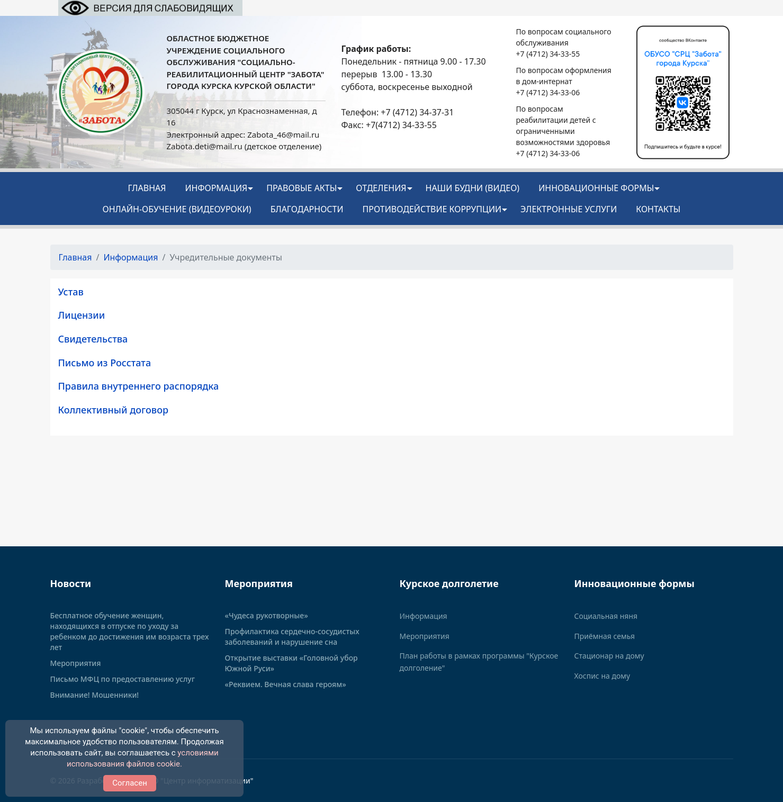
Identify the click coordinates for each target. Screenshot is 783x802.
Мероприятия (75, 663)
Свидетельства (93, 338)
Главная (147, 188)
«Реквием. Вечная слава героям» (285, 684)
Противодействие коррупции (432, 209)
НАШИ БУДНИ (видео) (473, 188)
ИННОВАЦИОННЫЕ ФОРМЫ (596, 188)
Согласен (129, 783)
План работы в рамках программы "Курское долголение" (479, 661)
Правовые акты (301, 188)
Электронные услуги (568, 209)
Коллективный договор (113, 409)
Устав (71, 291)
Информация (216, 188)
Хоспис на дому (602, 676)
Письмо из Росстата (104, 362)
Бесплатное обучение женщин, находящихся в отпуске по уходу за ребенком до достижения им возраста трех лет (129, 631)
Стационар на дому (609, 656)
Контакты (658, 209)
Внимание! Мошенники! (94, 695)
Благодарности (307, 209)
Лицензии (81, 315)
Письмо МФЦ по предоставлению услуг (122, 679)
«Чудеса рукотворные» (266, 615)
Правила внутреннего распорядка (138, 386)
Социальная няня (606, 616)
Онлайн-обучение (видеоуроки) (177, 209)
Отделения (381, 188)
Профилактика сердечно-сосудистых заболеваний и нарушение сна (292, 636)
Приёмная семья (604, 636)
